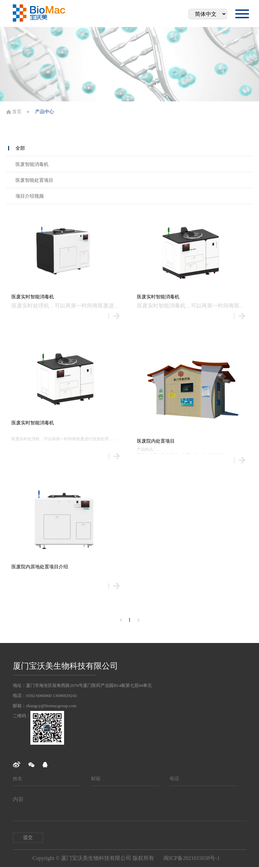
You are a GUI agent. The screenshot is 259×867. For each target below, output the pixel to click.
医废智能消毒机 (32, 164)
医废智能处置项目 (34, 180)
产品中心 (44, 111)
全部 (20, 148)
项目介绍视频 (30, 196)
